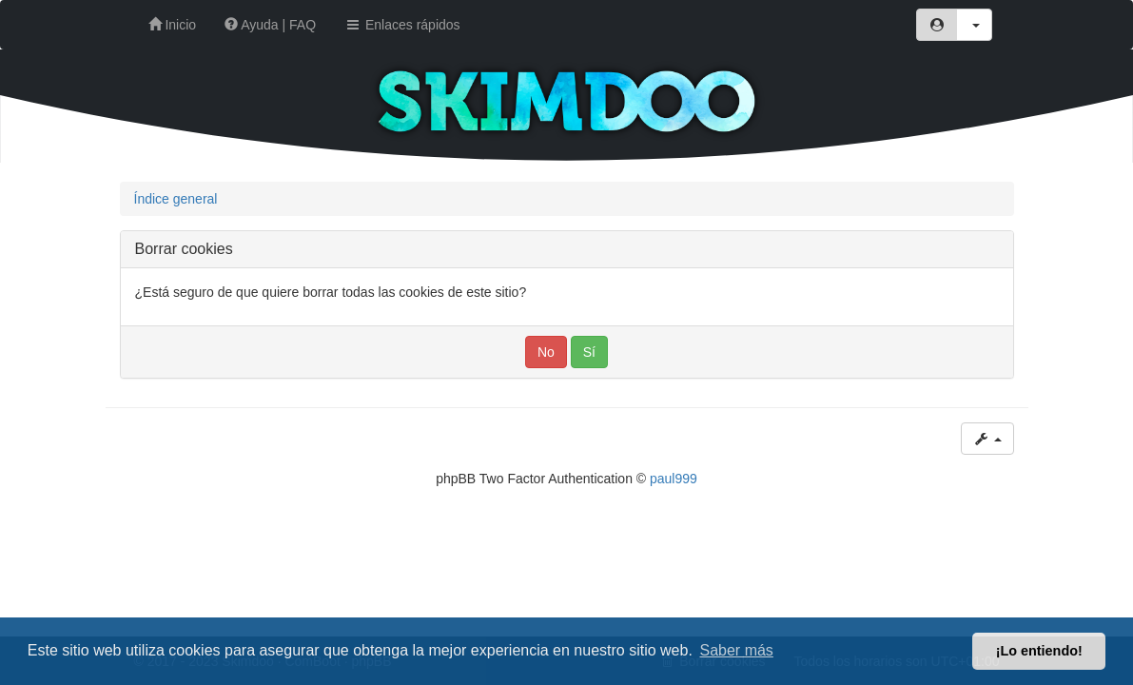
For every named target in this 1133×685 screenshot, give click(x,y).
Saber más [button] (736, 650)
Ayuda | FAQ (270, 24)
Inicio (172, 24)
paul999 (673, 478)
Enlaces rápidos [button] (402, 24)
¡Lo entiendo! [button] (1039, 650)
